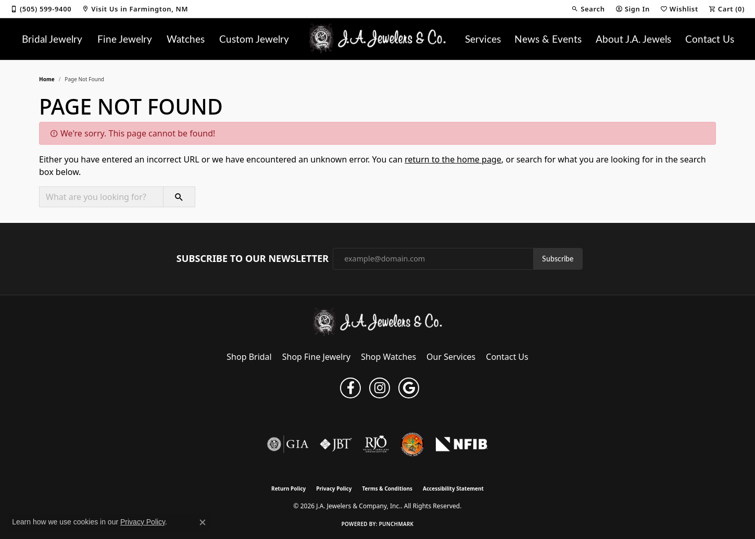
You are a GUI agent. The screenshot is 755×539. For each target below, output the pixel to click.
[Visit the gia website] (288, 444)
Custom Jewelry (254, 38)
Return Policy (288, 488)
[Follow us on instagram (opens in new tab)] (379, 388)
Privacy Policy (333, 488)
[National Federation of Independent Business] (462, 444)
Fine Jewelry (124, 38)
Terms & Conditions (387, 488)
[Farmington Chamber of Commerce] (412, 444)
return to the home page (453, 159)
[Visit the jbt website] (336, 444)
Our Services (450, 356)
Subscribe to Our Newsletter (253, 259)
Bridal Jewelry (52, 38)
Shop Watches (388, 356)
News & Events (548, 38)
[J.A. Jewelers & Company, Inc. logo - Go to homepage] (377, 39)
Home (47, 79)
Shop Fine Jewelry (316, 356)
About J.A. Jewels (633, 38)
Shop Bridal (249, 356)
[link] (40, 9)
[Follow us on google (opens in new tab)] (408, 388)
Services (483, 38)
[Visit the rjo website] (376, 444)
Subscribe (557, 259)
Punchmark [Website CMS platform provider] (396, 524)
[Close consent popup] (202, 522)
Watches (186, 38)
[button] (588, 9)
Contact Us (709, 38)
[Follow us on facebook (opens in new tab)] (350, 388)
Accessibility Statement (453, 488)
